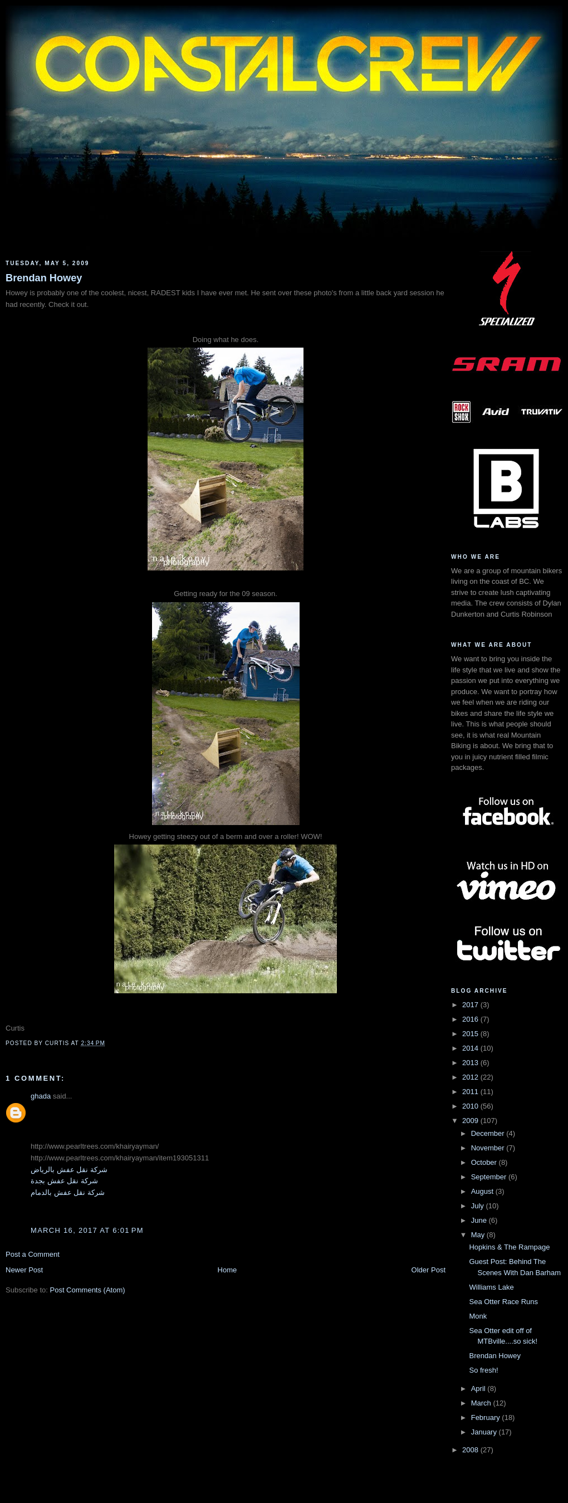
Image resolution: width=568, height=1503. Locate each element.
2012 (471, 1077)
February (486, 1417)
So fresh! (483, 1370)
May (479, 1235)
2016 (471, 1019)
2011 (471, 1091)
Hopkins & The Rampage (509, 1247)
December (489, 1133)
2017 (471, 1005)
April (479, 1388)
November (489, 1148)
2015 (471, 1033)
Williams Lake (491, 1287)
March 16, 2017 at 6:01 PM (87, 1230)
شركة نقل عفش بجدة (64, 1181)
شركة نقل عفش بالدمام (68, 1192)
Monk (478, 1316)
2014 (471, 1048)
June (480, 1220)
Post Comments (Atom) (87, 1290)
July (478, 1206)
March (482, 1403)
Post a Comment (33, 1254)
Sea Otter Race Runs (503, 1301)
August (483, 1191)
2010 (471, 1106)
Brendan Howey (44, 278)
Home (227, 1270)
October (485, 1162)
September (489, 1177)
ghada (41, 1096)
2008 (471, 1450)
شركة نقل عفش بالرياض (69, 1169)
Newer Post (24, 1270)
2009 (471, 1120)
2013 (471, 1062)
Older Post (428, 1270)
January (485, 1432)
